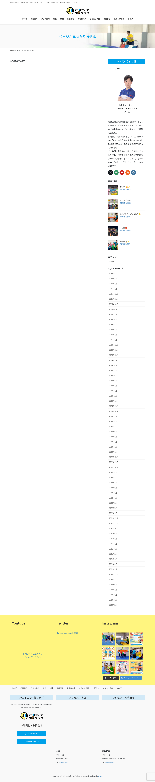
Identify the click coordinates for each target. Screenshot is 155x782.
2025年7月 (113, 314)
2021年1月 (113, 569)
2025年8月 (113, 309)
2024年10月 (113, 355)
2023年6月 (113, 431)
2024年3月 (113, 390)
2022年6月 (113, 487)
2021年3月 (113, 564)
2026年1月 (113, 288)
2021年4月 (113, 559)
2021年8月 (113, 538)
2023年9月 (113, 416)
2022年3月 (113, 503)
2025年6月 (113, 319)
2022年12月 (113, 457)
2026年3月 (113, 283)
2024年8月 (113, 365)
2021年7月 (113, 543)
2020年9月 (113, 584)
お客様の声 (71, 688)
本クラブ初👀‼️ (126, 200)
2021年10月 (113, 528)
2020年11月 (113, 579)
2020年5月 (113, 600)
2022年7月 (113, 482)
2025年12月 (113, 294)
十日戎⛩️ (123, 228)
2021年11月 (113, 523)
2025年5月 (113, 324)
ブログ (119, 688)
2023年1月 (113, 452)
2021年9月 (113, 533)
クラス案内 (35, 688)
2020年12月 (113, 574)
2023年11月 (113, 406)
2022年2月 (113, 508)
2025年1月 (113, 339)
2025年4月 (113, 329)
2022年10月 (113, 467)
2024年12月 (113, 345)
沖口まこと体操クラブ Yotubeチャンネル (32, 655)
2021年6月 (113, 549)
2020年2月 (113, 605)
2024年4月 (113, 385)
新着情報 (60, 688)
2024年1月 (113, 401)
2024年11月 (113, 350)
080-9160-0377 (110, 762)
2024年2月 (113, 396)
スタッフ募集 (108, 688)
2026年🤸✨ (124, 241)
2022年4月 (113, 498)
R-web (100, 776)
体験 (51, 688)
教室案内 (23, 688)
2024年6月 (113, 375)
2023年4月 (113, 441)
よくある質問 (84, 688)
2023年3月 (113, 447)
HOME (14, 688)
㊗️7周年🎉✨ (125, 186)
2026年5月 (113, 273)
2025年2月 (113, 334)
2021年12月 (113, 518)
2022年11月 (113, 462)
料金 (44, 688)
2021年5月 (113, 554)
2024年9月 (113, 360)
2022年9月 (113, 472)
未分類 (111, 261)
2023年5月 (113, 436)
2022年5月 (113, 492)
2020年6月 (113, 594)
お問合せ (96, 688)
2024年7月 (113, 370)
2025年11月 (113, 299)
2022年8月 (113, 477)
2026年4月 (113, 278)
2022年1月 (113, 513)
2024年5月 (113, 380)
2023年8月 (113, 421)
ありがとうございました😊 (130, 214)
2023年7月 (113, 426)
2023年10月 (113, 411)
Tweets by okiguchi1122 (67, 632)
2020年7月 (113, 589)
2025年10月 (113, 304)
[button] (31, 733)
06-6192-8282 (63, 762)
